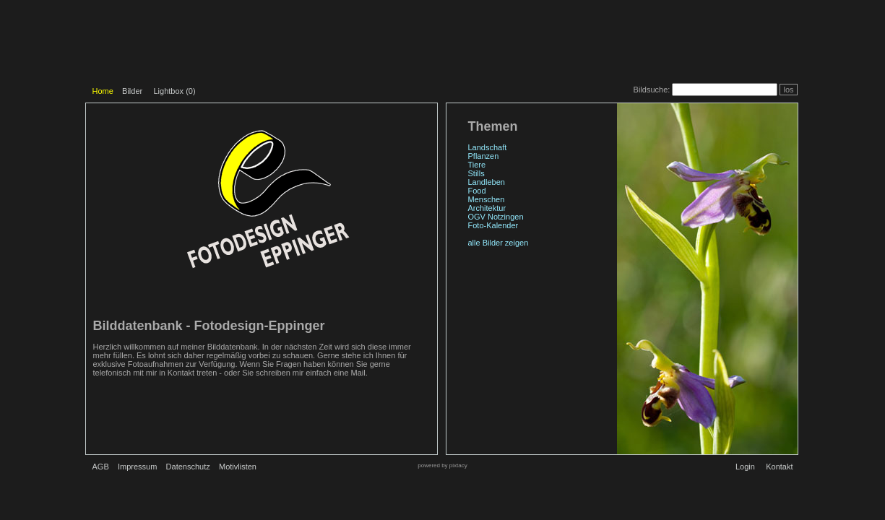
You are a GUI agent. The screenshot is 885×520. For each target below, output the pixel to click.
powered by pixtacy (442, 465)
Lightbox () (174, 91)
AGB (100, 466)
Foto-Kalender (493, 225)
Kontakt (779, 466)
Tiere (477, 164)
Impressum (137, 466)
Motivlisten (237, 466)
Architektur (487, 208)
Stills (476, 173)
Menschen (486, 199)
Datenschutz (188, 466)
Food (477, 190)
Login (745, 466)
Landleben (486, 182)
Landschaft (487, 147)
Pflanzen (483, 156)
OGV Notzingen (496, 216)
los (788, 89)
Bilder (132, 91)
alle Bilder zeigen (498, 242)
